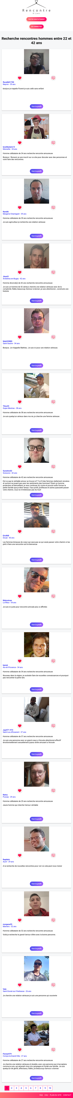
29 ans (13, 797)
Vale (4, 989)
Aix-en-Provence (9, 667)
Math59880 (7, 341)
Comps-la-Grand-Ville (11, 1056)
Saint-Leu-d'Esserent (11, 732)
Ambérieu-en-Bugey (11, 279)
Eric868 (6, 536)
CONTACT (67, 1095)
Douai (5, 538)
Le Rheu (6, 602)
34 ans (14, 149)
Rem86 (6, 212)
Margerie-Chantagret (11, 214)
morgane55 (7, 924)
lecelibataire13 (9, 147)
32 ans (13, 926)
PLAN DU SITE (55, 1095)
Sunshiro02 (7, 471)
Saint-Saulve (8, 343)
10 (50, 1088)
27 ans (24, 1056)
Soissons (6, 473)
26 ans (28, 991)
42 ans (23, 279)
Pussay (6, 797)
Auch (5, 862)
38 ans (19, 408)
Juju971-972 (8, 730)
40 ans (11, 538)
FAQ (41, 1095)
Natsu (5, 795)
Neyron (6, 84)
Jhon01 (6, 276)
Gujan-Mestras (9, 408)
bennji (5, 665)
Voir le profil (36, 106)
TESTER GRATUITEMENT (36, 19)
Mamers (6, 926)
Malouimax (7, 600)
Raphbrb (6, 859)
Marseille (6, 149)
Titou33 (6, 406)
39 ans (23, 214)
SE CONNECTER (36, 26)
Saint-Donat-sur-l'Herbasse (13, 991)
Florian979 (7, 1054)
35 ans (12, 84)
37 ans (23, 732)
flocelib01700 (8, 82)
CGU (46, 1095)
